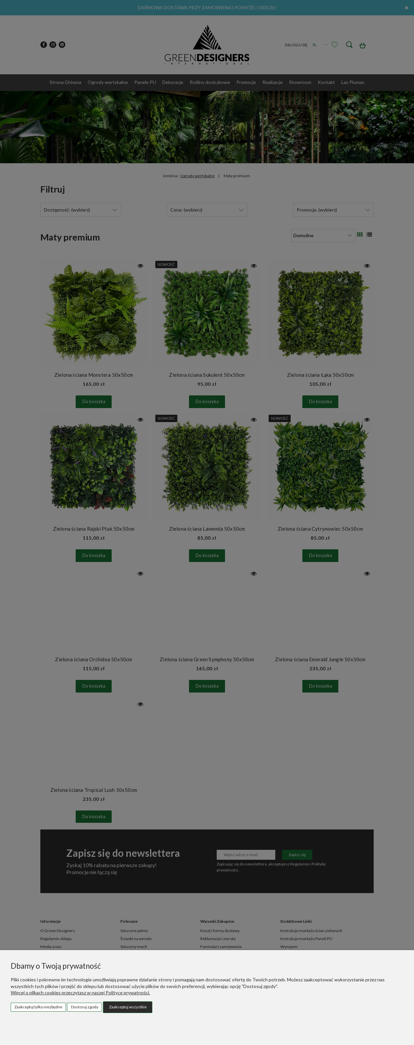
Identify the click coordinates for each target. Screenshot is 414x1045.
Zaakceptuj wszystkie (128, 1006)
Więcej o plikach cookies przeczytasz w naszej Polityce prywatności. (80, 992)
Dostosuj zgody (84, 1006)
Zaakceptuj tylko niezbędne (38, 1006)
